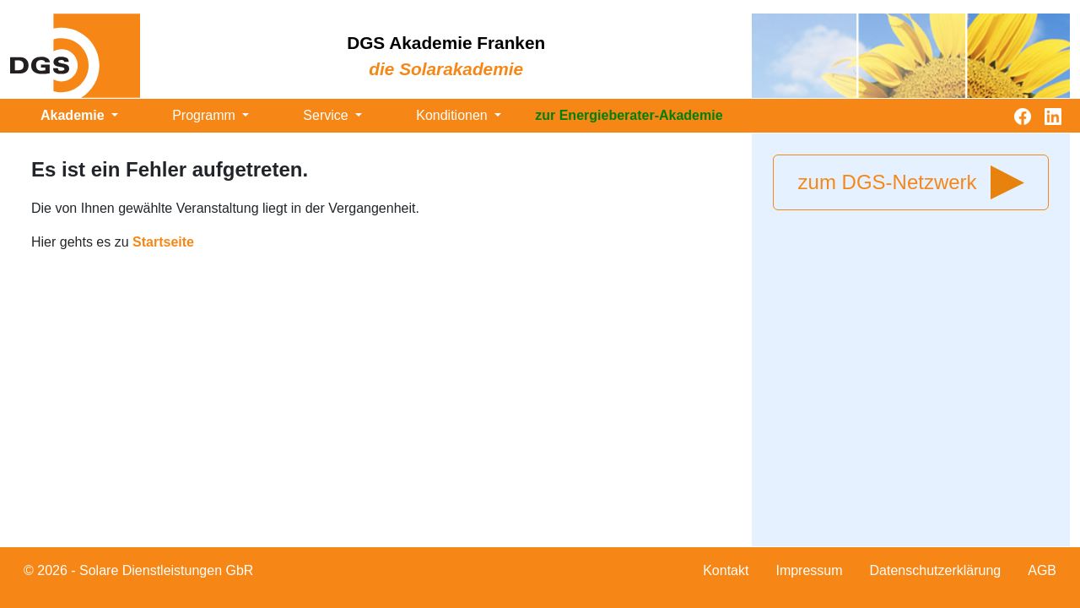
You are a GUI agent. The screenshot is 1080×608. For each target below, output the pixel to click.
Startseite (163, 242)
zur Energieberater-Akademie (628, 115)
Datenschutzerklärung (936, 570)
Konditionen (453, 115)
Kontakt (725, 570)
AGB (1042, 570)
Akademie (74, 115)
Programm (205, 115)
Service (327, 115)
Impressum (808, 570)
